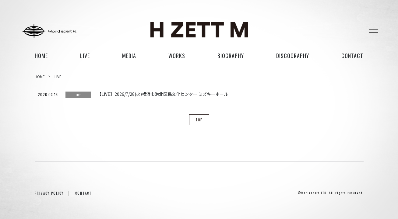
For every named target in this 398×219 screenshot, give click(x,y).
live (85, 56)
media (129, 56)
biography (230, 56)
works (176, 56)
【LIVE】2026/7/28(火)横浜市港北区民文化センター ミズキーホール (162, 94)
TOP (199, 119)
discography (292, 56)
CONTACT (83, 193)
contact (352, 56)
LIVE (58, 76)
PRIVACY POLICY (49, 193)
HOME (41, 56)
